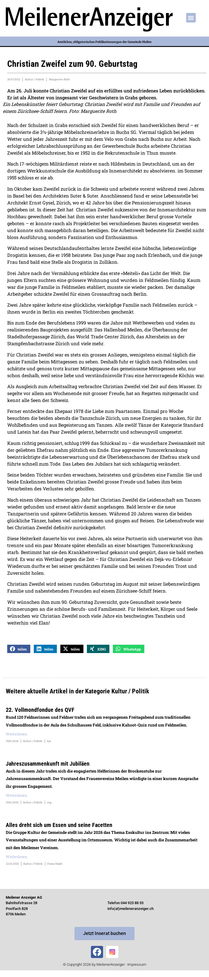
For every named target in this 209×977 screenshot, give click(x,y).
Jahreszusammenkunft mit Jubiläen (47, 763)
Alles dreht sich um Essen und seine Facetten (59, 825)
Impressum (136, 964)
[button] (191, 17)
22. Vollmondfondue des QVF (40, 709)
